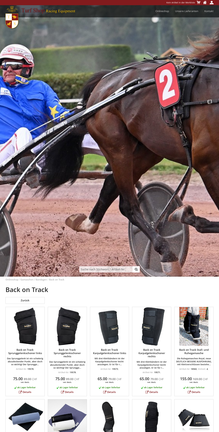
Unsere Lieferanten (186, 11)
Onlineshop (162, 11)
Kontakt (209, 11)
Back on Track (56, 279)
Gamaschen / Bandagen (33, 279)
